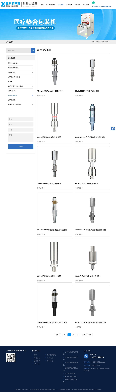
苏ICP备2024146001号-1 (66, 389)
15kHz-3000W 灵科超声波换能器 (87, 91)
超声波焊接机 (50, 4)
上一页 (63, 334)
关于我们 (86, 4)
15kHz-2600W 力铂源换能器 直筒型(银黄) (52, 230)
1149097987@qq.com (98, 362)
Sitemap (35, 364)
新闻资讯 (77, 4)
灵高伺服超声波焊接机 (70, 353)
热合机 (10, 81)
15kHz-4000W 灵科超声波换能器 (49, 183)
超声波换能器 (106, 41)
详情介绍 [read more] (41, 95)
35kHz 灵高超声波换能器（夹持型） (88, 276)
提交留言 (20, 146)
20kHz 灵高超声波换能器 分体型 (49, 137)
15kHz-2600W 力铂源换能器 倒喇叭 (50, 91)
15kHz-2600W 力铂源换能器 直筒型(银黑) (90, 137)
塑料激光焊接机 (13, 63)
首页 (41, 4)
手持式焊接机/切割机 (70, 381)
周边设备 (60, 4)
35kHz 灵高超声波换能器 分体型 (86, 183)
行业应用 (69, 4)
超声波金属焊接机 (70, 376)
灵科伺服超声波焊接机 (70, 364)
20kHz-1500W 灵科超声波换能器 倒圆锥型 (90, 230)
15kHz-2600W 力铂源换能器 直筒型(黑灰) (52, 322)
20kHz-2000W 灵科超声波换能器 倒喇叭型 (90, 322)
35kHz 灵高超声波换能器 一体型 (49, 276)
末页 (90, 334)
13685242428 (97, 357)
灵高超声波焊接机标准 (70, 358)
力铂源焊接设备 (69, 373)
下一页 (83, 334)
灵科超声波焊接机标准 (70, 369)
